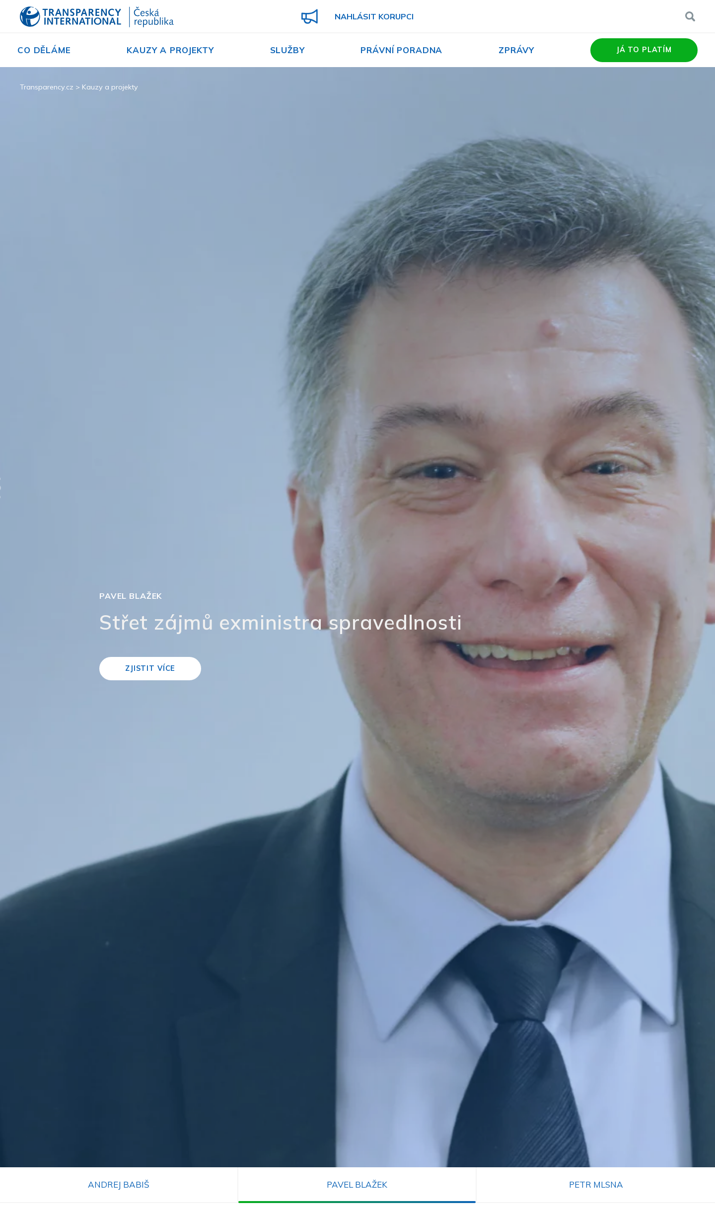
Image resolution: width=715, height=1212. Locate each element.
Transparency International (97, 17)
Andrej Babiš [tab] (118, 1184)
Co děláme (44, 50)
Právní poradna (401, 50)
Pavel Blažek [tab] (357, 1184)
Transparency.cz (46, 86)
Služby (287, 50)
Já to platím (644, 49)
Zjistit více (150, 668)
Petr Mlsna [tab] (596, 1184)
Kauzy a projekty (170, 50)
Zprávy (516, 50)
